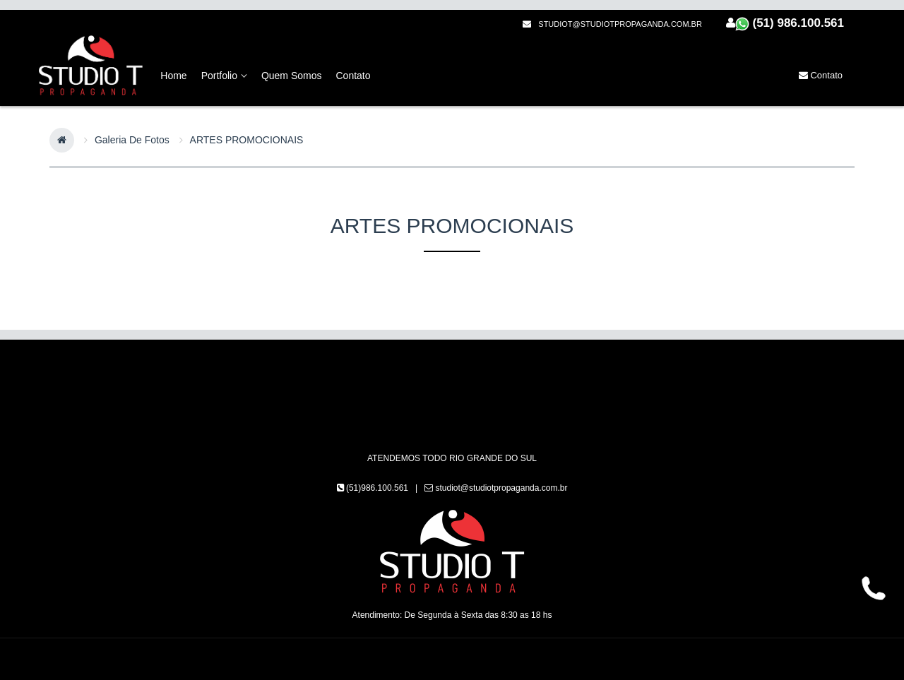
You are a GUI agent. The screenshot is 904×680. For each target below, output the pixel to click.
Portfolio (224, 75)
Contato (821, 75)
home (173, 75)
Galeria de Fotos (132, 139)
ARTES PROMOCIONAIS (247, 139)
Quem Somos (291, 75)
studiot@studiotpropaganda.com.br (612, 24)
